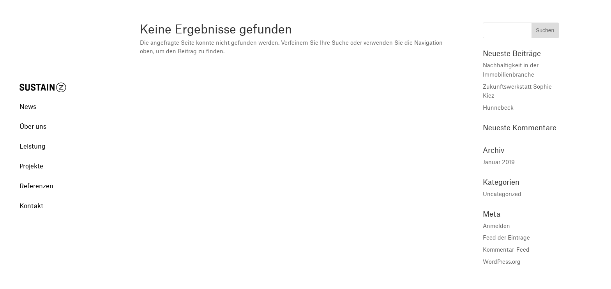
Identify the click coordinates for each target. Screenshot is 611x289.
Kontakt (31, 195)
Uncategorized (502, 193)
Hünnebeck (498, 107)
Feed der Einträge (506, 237)
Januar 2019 (499, 161)
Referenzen (36, 175)
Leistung (32, 136)
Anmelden (496, 225)
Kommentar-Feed (506, 249)
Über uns (32, 116)
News (27, 96)
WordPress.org (502, 261)
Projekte (31, 155)
